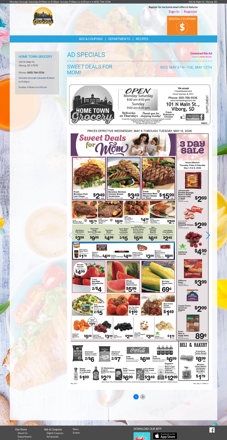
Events (76, 432)
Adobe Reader (206, 56)
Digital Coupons (55, 433)
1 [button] (136, 396)
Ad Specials (53, 436)
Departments (25, 436)
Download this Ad (201, 53)
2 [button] (142, 396)
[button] (207, 235)
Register (190, 11)
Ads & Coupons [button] (91, 39)
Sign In (174, 11)
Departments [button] (119, 39)
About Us (22, 433)
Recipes (142, 39)
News (76, 429)
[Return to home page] (43, 16)
